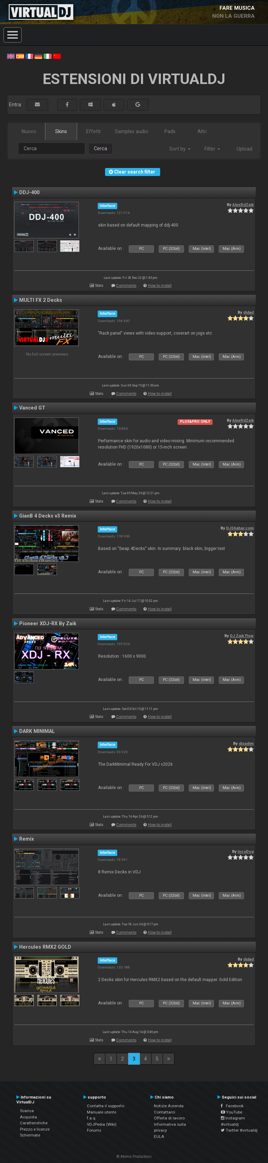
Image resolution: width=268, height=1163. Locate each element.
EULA (159, 1136)
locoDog (246, 851)
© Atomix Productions (134, 1156)
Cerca (100, 148)
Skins (61, 131)
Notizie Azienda (169, 1105)
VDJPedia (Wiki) (102, 1124)
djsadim (246, 743)
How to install (160, 285)
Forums (94, 1130)
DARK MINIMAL (37, 731)
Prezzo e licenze (35, 1129)
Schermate (30, 1135)
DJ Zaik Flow (242, 635)
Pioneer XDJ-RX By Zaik (47, 623)
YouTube (231, 1112)
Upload (244, 149)
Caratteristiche (33, 1122)
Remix (26, 839)
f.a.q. (91, 1118)
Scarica (27, 1110)
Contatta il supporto (105, 1105)
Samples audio (131, 131)
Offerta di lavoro (169, 1118)
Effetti (93, 131)
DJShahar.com (240, 528)
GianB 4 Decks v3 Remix (47, 516)
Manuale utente (101, 1112)
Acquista (28, 1117)
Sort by (180, 149)
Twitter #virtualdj (239, 1130)
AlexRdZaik (243, 204)
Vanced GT (32, 408)
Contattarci (164, 1112)
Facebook (232, 1105)
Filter (212, 149)
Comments (126, 285)
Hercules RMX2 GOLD (45, 947)
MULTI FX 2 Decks (40, 300)
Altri (202, 131)
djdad (248, 312)
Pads (170, 131)
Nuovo (29, 131)
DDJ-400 (29, 192)
